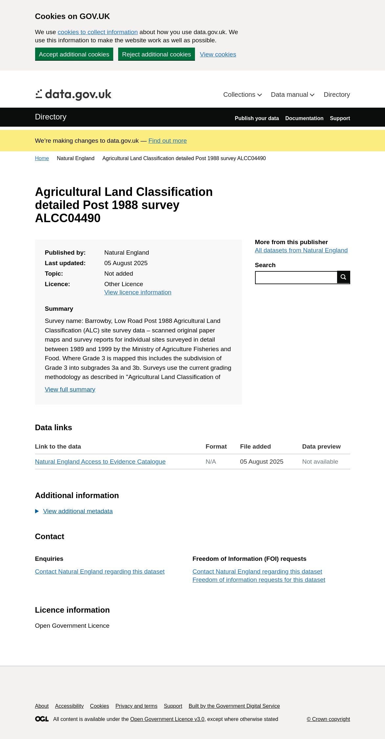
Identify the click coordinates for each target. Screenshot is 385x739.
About (42, 706)
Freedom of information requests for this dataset (259, 579)
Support (340, 118)
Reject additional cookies (156, 54)
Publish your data (257, 118)
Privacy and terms (137, 706)
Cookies (99, 706)
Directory (337, 94)
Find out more (167, 140)
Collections (240, 94)
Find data (343, 277)
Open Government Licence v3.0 (167, 719)
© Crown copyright (328, 719)
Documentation (304, 118)
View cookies (218, 54)
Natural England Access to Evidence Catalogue (100, 461)
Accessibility (69, 706)
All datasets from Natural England (301, 250)
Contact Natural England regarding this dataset (100, 571)
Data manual (290, 94)
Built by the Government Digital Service (234, 706)
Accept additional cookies (74, 54)
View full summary (70, 389)
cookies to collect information (98, 32)
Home (42, 158)
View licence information (138, 292)
